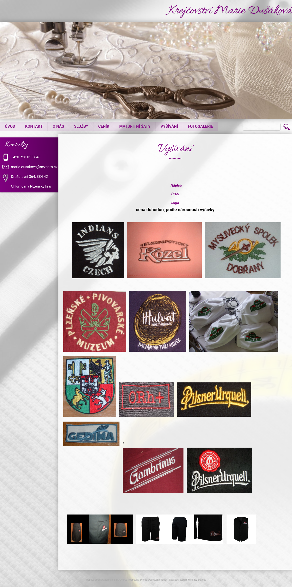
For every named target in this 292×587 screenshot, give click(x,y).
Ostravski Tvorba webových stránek (148, 579)
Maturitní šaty (135, 126)
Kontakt (34, 126)
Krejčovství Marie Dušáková (227, 11)
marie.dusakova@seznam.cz (34, 167)
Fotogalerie (200, 126)
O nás (58, 126)
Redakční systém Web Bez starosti (187, 579)
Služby (81, 126)
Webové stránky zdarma (98, 579)
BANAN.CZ (122, 579)
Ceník (104, 126)
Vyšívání (169, 126)
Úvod (10, 126)
